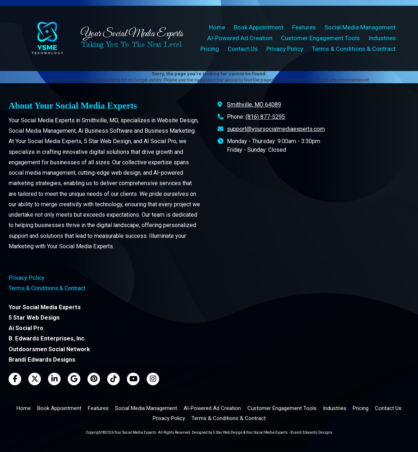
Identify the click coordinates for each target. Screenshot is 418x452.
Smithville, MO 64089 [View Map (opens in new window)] (254, 104)
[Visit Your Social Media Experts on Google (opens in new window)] (74, 379)
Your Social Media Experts (131, 34)
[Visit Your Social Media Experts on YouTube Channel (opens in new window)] (133, 379)
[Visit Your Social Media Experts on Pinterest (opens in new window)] (93, 379)
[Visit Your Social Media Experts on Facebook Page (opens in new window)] (15, 379)
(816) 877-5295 (265, 116)
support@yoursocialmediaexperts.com (276, 129)
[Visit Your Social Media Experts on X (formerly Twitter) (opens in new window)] (34, 379)
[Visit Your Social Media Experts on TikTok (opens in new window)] (113, 379)
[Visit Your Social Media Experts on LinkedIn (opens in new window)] (54, 379)
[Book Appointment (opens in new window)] (258, 27)
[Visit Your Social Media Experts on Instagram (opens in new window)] (153, 379)
